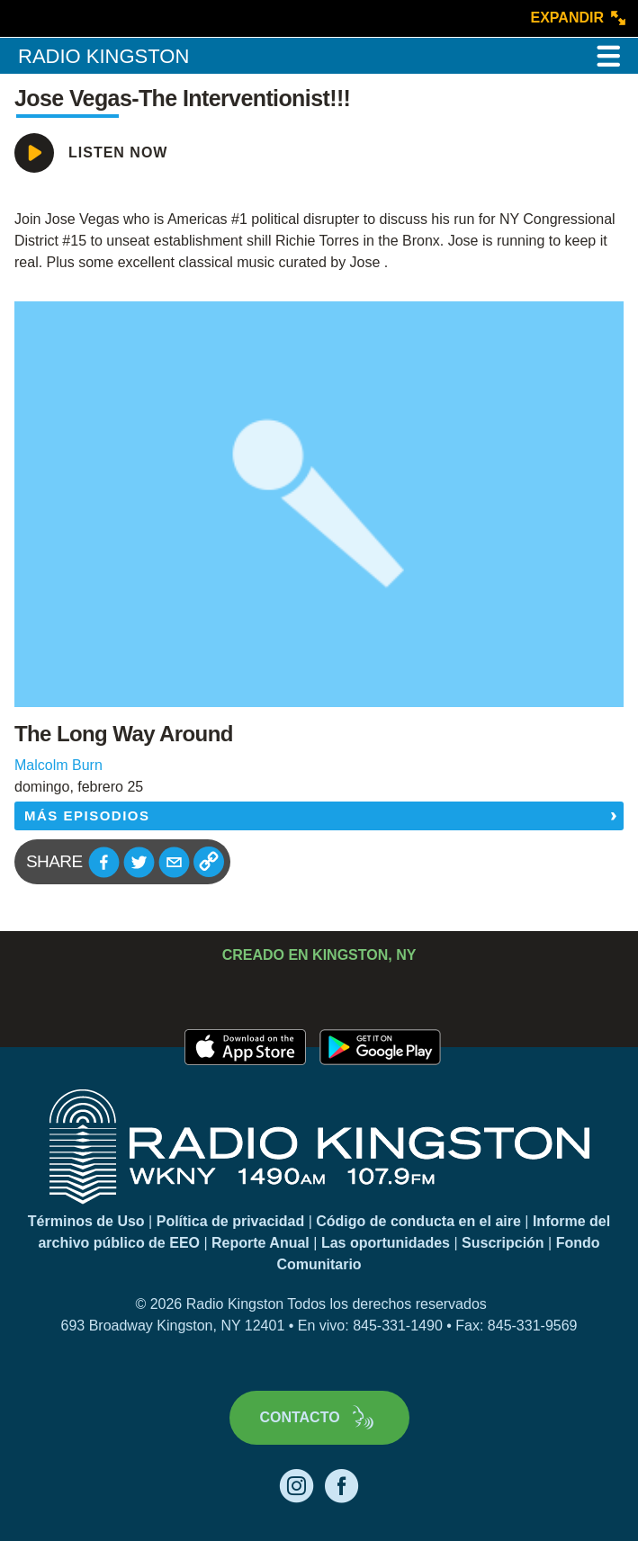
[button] (104, 862)
